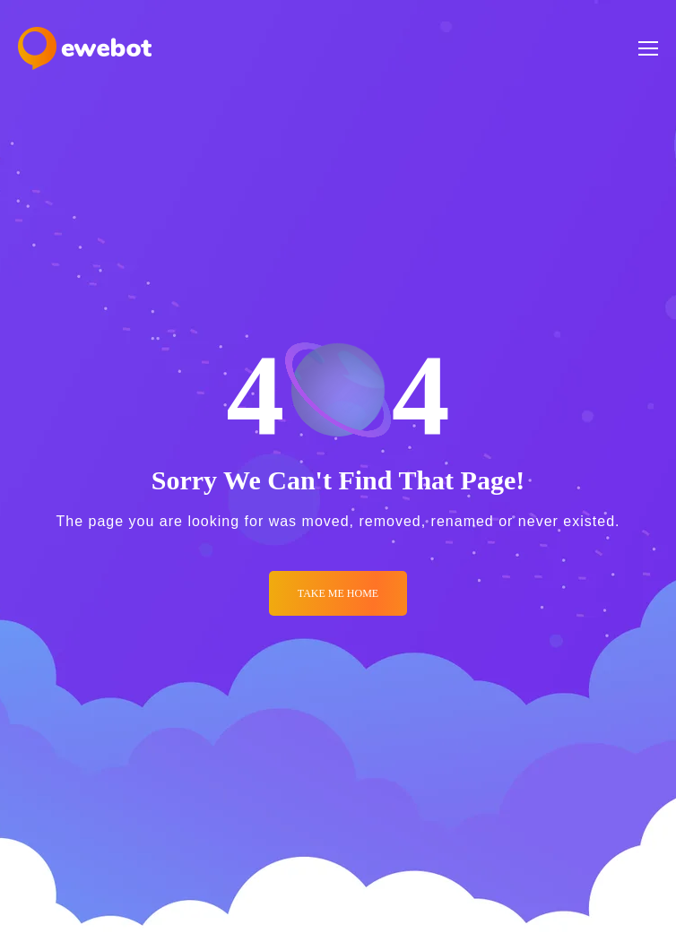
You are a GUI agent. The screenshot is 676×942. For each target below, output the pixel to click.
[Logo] (85, 48)
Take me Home (338, 593)
